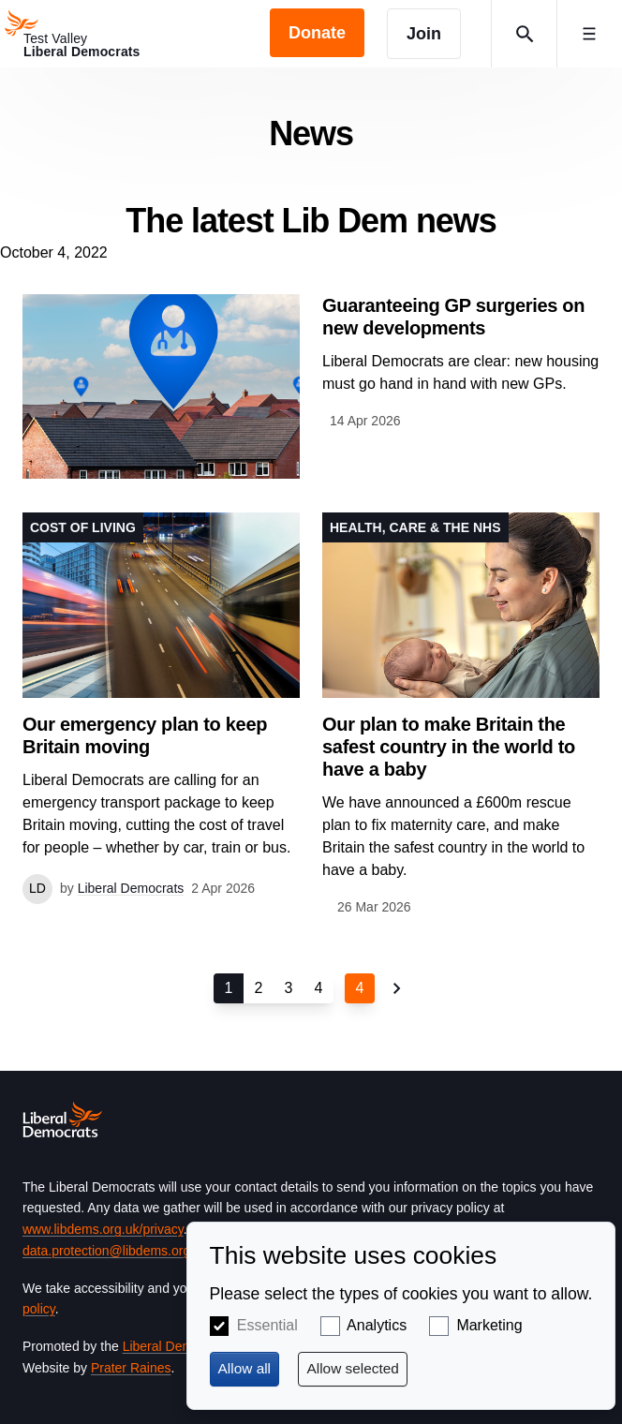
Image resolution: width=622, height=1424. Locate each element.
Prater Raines (131, 1367)
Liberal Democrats (176, 1346)
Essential (267, 1325)
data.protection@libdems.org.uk (115, 1250)
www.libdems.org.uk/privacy (103, 1229)
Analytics (377, 1325)
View (311, 386)
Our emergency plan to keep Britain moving (144, 735)
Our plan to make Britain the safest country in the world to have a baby (448, 746)
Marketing (489, 1325)
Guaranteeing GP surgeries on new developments (453, 316)
